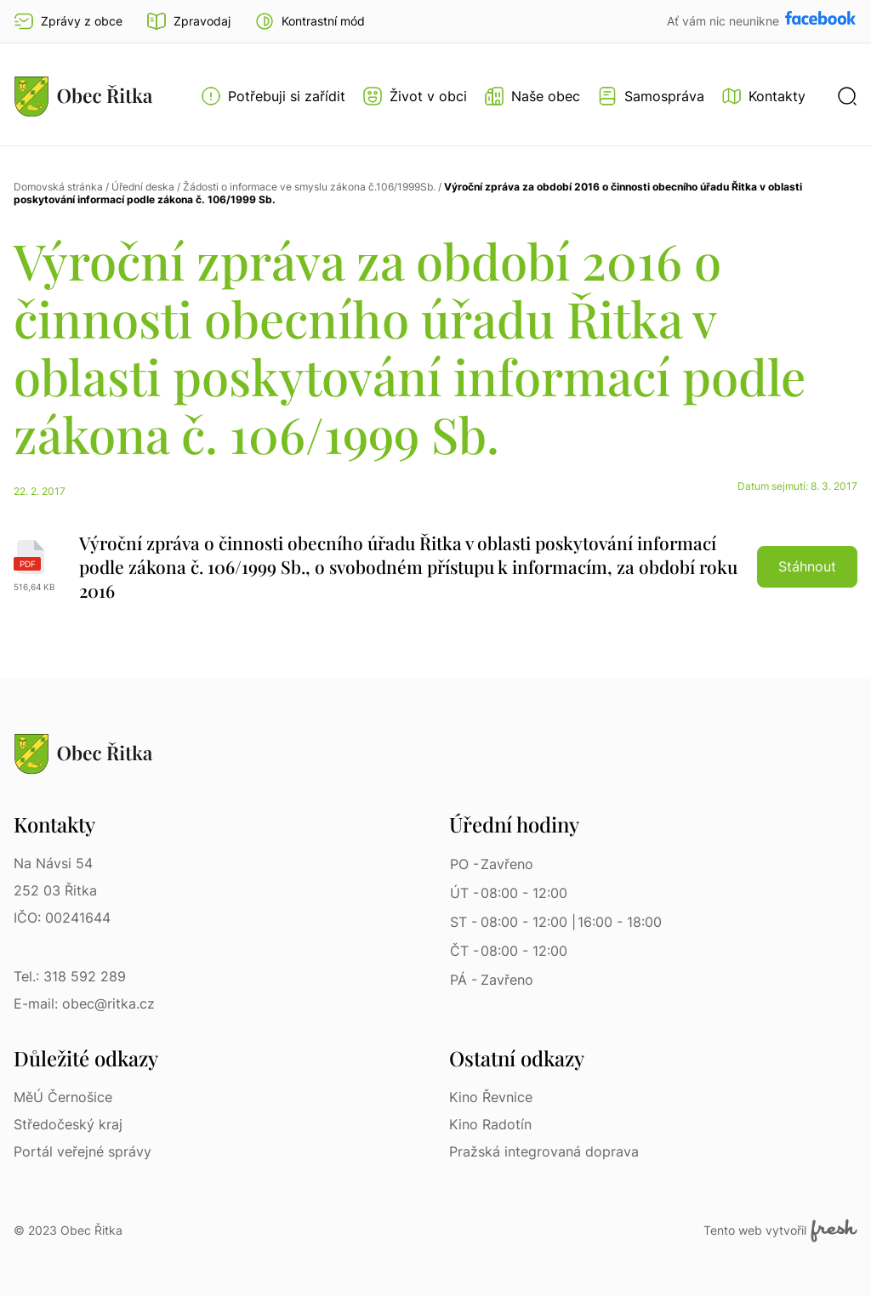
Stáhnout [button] (807, 566)
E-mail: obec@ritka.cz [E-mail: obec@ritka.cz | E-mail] (84, 1003)
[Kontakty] (763, 96)
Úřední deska (142, 186)
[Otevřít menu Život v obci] (414, 96)
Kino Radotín (490, 1124)
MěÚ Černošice (63, 1097)
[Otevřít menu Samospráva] (650, 96)
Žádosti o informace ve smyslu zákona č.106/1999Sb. (309, 186)
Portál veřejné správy (82, 1151)
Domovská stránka (58, 186)
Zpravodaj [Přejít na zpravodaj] (188, 21)
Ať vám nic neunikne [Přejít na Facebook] (725, 21)
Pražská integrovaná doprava (544, 1151)
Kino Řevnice (490, 1097)
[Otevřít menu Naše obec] (532, 96)
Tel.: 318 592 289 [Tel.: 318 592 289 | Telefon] (70, 976)
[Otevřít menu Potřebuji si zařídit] (273, 96)
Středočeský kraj (68, 1124)
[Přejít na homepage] (83, 96)
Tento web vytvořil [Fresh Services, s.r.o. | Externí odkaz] (780, 1230)
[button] (309, 21)
